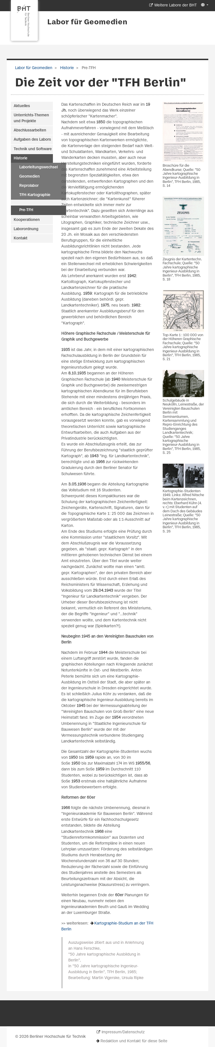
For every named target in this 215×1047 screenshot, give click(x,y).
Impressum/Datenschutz (123, 1032)
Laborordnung (26, 229)
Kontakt (20, 238)
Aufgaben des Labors (32, 140)
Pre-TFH (26, 210)
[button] (204, 5)
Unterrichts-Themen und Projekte (31, 118)
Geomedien (29, 176)
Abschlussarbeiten (30, 130)
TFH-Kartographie (34, 195)
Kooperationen (27, 220)
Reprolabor (29, 186)
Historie (66, 68)
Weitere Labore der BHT (175, 5)
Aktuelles (22, 106)
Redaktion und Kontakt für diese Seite (134, 1041)
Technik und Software (33, 149)
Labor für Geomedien (87, 22)
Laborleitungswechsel (38, 167)
